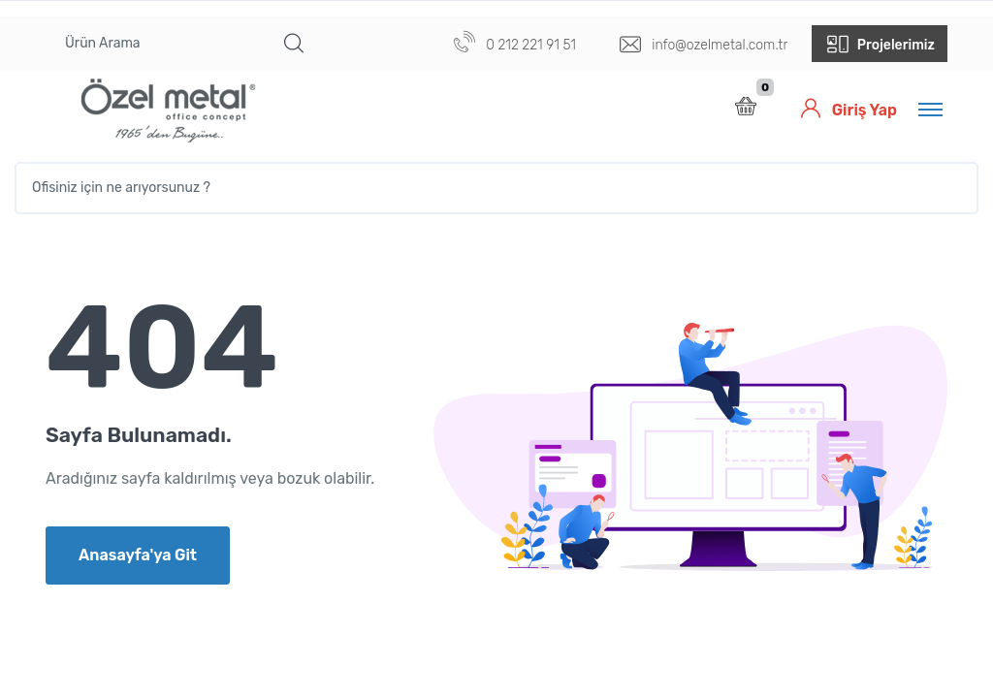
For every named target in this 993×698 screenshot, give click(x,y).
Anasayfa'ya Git (138, 555)
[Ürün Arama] (160, 43)
